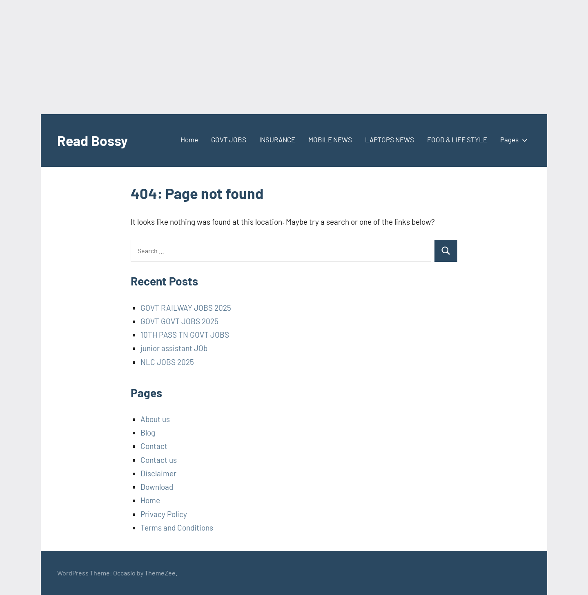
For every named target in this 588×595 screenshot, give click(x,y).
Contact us (158, 459)
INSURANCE (277, 139)
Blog (147, 432)
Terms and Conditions (176, 527)
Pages (512, 139)
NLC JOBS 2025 (167, 362)
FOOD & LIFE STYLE (457, 139)
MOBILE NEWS (330, 139)
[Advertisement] (245, 57)
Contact (153, 446)
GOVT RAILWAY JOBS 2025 (185, 307)
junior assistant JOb (173, 348)
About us (155, 419)
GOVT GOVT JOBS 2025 (179, 321)
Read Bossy (94, 140)
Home (189, 139)
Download (156, 486)
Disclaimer (158, 473)
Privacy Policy (163, 514)
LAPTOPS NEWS (389, 139)
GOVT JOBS (228, 139)
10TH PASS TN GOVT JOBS (184, 334)
